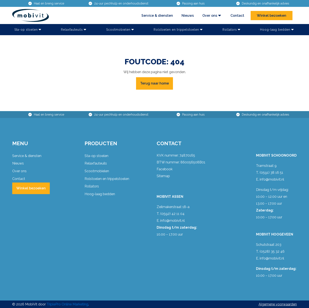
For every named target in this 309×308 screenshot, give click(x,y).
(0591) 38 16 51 (271, 173)
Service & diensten (157, 16)
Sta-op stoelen (28, 29)
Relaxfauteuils (74, 29)
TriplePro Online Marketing (67, 304)
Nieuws (188, 16)
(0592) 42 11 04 (172, 214)
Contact (237, 16)
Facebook (165, 169)
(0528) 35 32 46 (272, 251)
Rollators (232, 29)
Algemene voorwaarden (278, 304)
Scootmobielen (120, 29)
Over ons (212, 15)
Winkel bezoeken (271, 16)
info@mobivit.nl (172, 221)
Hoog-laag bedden (277, 29)
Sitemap (163, 176)
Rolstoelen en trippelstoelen (178, 29)
